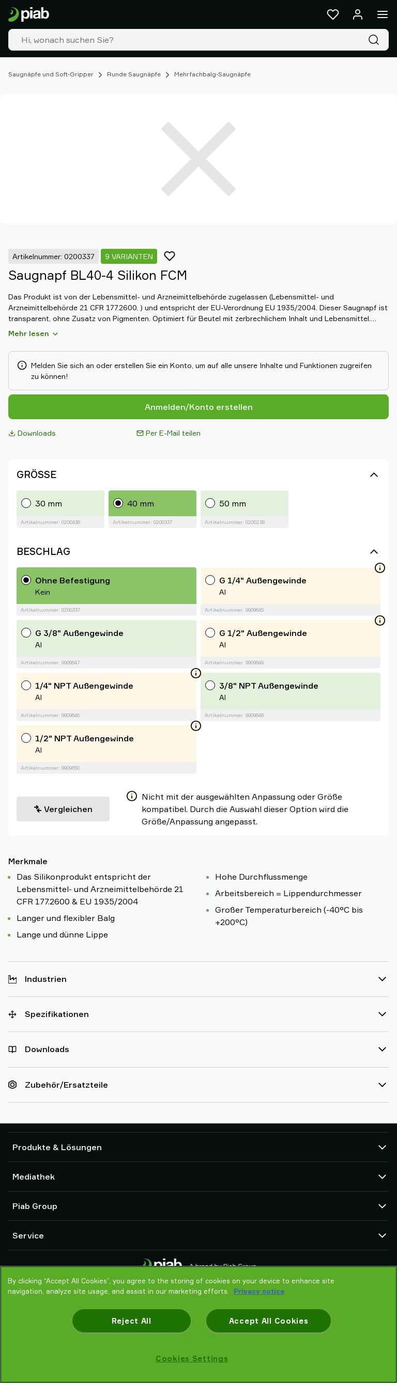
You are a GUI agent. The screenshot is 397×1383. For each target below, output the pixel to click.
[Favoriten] (332, 14)
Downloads (32, 432)
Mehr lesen (33, 333)
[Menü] (382, 14)
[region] (198, 1324)
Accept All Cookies (269, 1320)
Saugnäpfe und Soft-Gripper (51, 74)
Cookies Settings (192, 1358)
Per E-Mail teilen (168, 432)
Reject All (131, 1320)
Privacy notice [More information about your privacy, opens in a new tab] (259, 1291)
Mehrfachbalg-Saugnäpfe (212, 74)
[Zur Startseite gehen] (28, 14)
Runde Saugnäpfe (134, 74)
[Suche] (375, 39)
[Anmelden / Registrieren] (357, 14)
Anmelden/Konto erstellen (199, 407)
